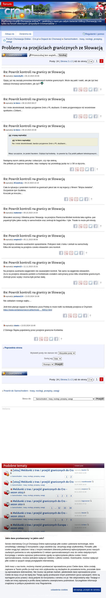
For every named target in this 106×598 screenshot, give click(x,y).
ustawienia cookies (59, 590)
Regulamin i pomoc (94, 34)
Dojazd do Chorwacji (51, 39)
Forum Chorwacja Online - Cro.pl (22, 39)
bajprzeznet (86, 501)
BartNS (84, 470)
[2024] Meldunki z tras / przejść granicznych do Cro (43, 470)
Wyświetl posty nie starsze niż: (52, 353)
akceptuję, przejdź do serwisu (87, 590)
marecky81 (18, 76)
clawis (16, 325)
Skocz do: (26, 399)
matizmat (18, 213)
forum (7, 4)
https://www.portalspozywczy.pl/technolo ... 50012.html (27, 310)
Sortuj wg (52, 358)
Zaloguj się (9, 34)
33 (65, 508)
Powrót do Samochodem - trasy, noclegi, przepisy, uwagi (31, 391)
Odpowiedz (14, 55)
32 (59, 508)
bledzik (84, 513)
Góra (101, 89)
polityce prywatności (26, 583)
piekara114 (18, 296)
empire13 (18, 239)
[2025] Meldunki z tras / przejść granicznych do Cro (43, 481)
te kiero (17, 103)
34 (70, 508)
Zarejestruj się (25, 34)
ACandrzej (18, 183)
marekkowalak (86, 482)
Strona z (67, 61)
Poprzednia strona (13, 348)
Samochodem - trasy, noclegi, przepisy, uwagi (28, 476)
